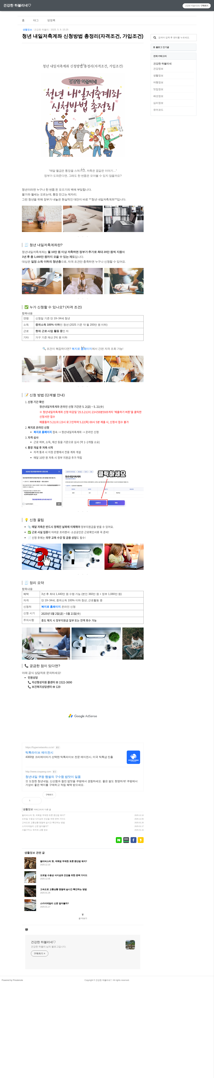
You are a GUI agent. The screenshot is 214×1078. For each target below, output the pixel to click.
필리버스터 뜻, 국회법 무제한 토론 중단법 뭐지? (43, 815)
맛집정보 (158, 89)
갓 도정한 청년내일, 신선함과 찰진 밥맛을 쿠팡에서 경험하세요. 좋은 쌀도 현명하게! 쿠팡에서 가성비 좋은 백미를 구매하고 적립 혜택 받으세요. (81, 783)
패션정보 (158, 96)
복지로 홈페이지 (82, 348)
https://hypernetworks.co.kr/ (39, 747)
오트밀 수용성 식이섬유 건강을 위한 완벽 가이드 (43, 819)
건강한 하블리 (41, 29)
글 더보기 (83, 918)
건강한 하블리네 (162, 63)
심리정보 (158, 102)
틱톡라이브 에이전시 (39, 752)
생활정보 (27, 29)
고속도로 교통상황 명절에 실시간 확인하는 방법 (43, 822)
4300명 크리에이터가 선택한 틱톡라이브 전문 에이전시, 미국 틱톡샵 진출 (69, 757)
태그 (36, 20)
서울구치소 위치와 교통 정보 (35, 830)
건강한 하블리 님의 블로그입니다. (48, 946)
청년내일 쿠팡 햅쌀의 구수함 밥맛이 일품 (53, 776)
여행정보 (158, 82)
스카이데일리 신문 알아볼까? (35, 826)
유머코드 (158, 109)
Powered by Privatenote (12, 980)
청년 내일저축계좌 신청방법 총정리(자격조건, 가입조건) (82, 36)
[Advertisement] (83, 716)
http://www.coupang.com (38, 771)
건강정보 (158, 68)
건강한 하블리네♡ (17, 5)
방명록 (51, 20)
